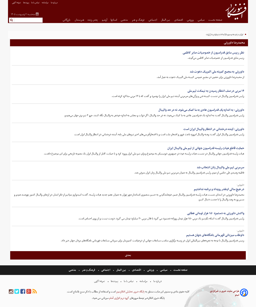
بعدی (128, 255)
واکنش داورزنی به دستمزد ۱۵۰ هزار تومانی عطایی (215, 213)
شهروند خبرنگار (214, 26)
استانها (114, 20)
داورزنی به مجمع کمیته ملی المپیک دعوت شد (217, 71)
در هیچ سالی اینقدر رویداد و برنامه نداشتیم (219, 189)
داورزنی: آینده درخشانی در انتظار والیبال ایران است (213, 129)
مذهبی (124, 20)
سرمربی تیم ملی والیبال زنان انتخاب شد (220, 167)
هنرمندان (79, 20)
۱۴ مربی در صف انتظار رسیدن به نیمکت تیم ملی (215, 91)
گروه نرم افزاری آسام (119, 298)
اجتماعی (153, 20)
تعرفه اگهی (16, 3)
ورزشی (190, 20)
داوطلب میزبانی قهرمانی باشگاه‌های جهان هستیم (215, 235)
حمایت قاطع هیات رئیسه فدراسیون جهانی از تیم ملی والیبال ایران (205, 148)
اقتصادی (178, 20)
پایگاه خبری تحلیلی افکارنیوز (130, 291)
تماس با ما (35, 3)
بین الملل (166, 20)
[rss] (34, 292)
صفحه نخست (215, 20)
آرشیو (104, 20)
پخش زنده (93, 20)
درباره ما (54, 3)
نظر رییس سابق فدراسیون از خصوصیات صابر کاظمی (213, 52)
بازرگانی (67, 20)
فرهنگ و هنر (138, 20)
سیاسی (201, 20)
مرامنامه (45, 3)
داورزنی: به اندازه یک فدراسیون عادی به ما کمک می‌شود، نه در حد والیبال (201, 110)
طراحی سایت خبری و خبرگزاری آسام (224, 293)
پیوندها (26, 3)
